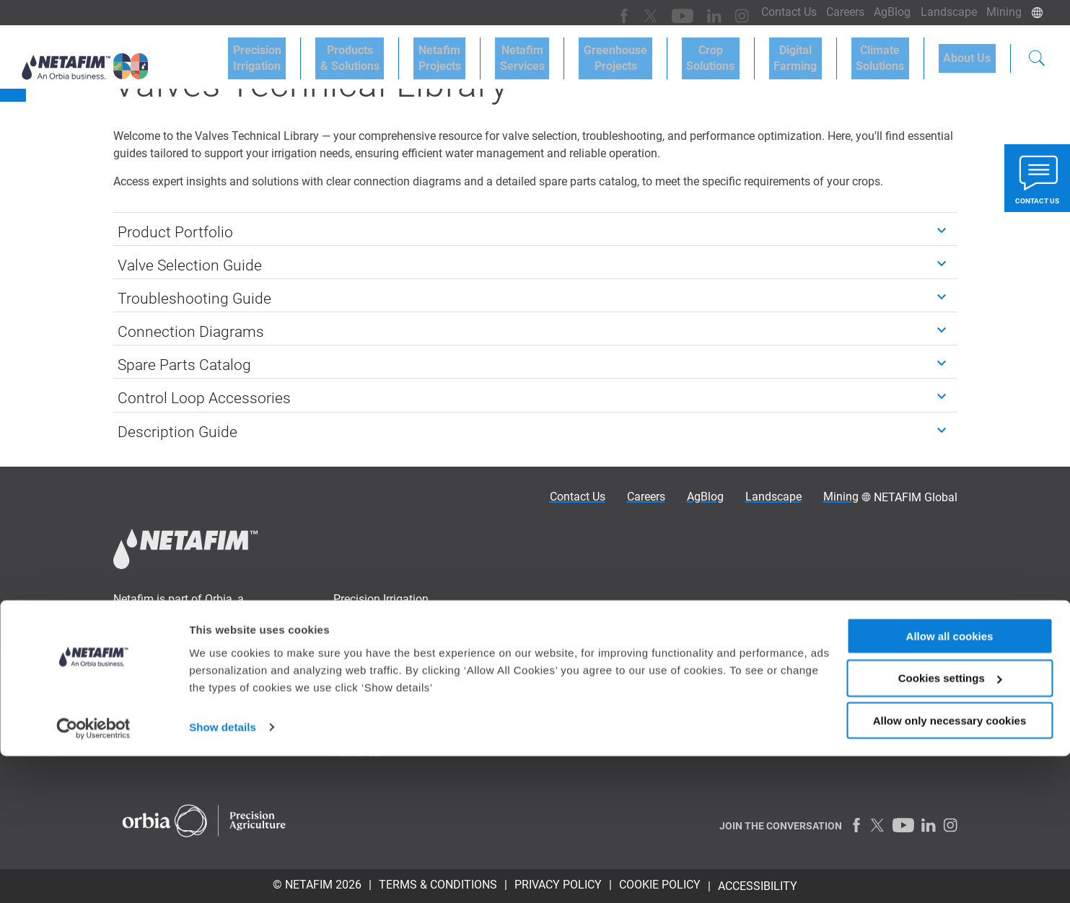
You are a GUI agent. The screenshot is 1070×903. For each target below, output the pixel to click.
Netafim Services (574, 52)
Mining (1001, 12)
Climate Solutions (894, 52)
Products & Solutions (420, 52)
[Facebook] (604, 12)
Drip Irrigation (583, 606)
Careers (829, 12)
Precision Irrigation (337, 52)
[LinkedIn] (687, 12)
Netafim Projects (501, 52)
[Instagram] (712, 12)
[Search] (1036, 53)
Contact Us (767, 12)
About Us (972, 51)
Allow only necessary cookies (950, 867)
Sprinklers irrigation (597, 626)
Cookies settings (950, 825)
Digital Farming (819, 52)
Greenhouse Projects (658, 52)
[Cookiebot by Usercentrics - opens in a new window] (93, 875)
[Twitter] (629, 12)
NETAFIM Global (915, 497)
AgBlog (880, 12)
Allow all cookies (950, 782)
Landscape (941, 12)
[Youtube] (658, 12)
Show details (222, 874)
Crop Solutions (743, 52)
